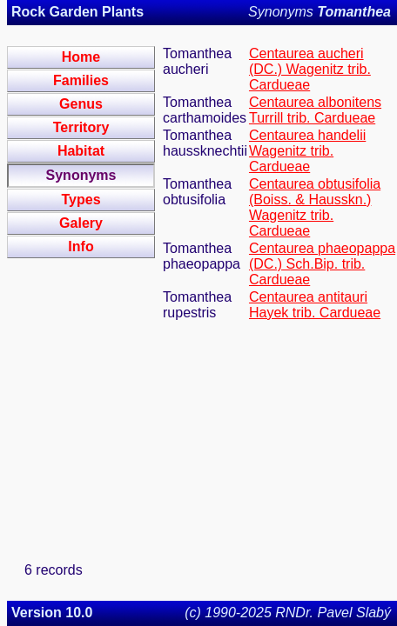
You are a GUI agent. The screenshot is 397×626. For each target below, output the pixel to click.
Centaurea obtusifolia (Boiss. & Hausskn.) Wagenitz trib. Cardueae (314, 207)
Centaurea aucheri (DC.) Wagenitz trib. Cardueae (310, 69)
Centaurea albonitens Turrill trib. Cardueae (315, 110)
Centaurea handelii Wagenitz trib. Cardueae (307, 151)
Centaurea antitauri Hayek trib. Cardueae (314, 305)
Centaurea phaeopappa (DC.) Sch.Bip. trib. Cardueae (322, 264)
